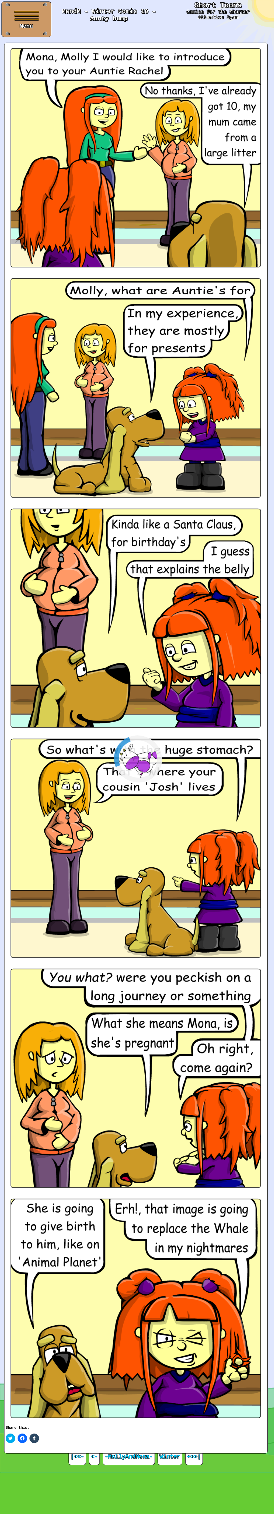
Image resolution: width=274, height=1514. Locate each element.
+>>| (194, 1457)
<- (94, 1457)
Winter (170, 1457)
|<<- (77, 1457)
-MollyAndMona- (129, 1457)
